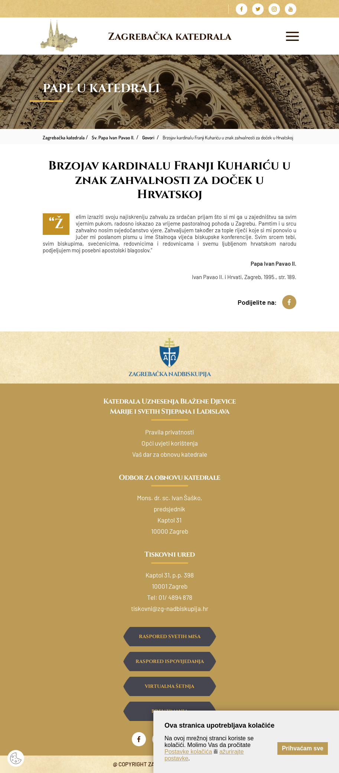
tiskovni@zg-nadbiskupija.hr (169, 608)
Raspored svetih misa (170, 636)
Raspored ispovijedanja (170, 661)
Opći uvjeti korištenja (169, 443)
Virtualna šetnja (169, 686)
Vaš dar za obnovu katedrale (169, 454)
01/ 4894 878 (175, 597)
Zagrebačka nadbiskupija (169, 374)
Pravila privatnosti (169, 432)
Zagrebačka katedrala (169, 36)
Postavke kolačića (188, 751)
